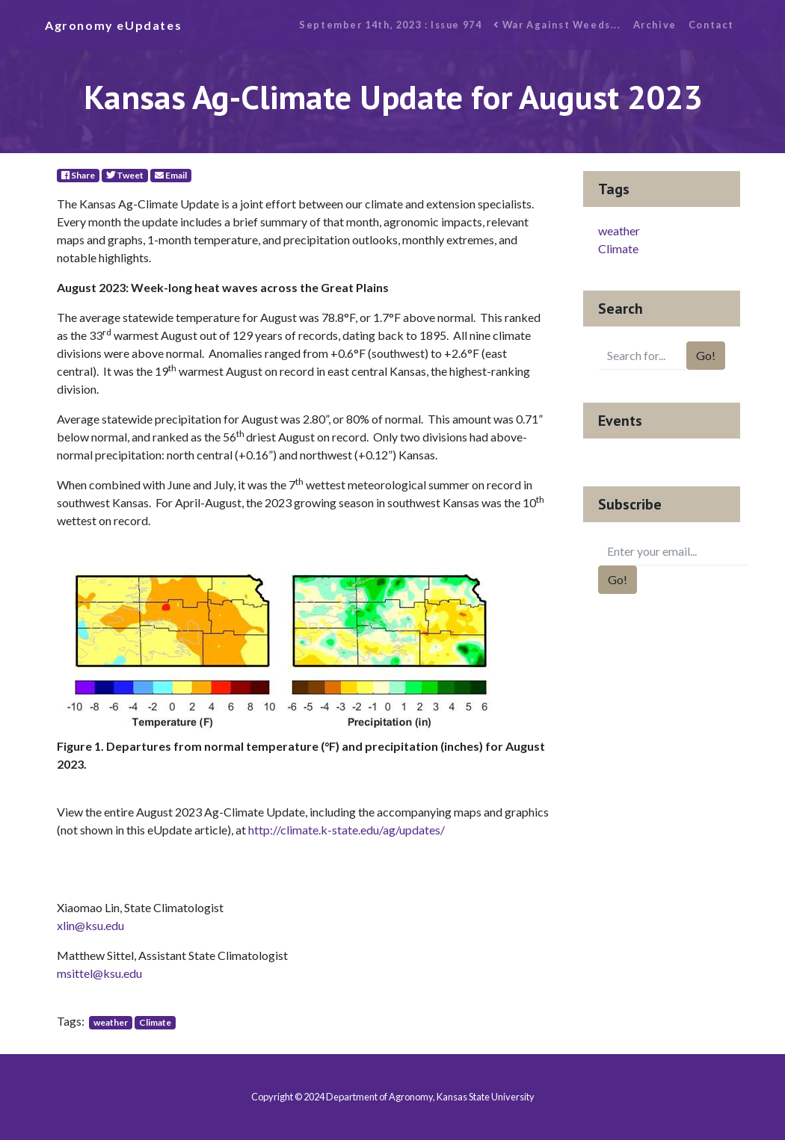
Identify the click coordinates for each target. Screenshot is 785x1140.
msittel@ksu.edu (99, 973)
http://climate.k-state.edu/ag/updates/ (346, 830)
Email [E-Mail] (171, 175)
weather (110, 1022)
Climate (155, 1022)
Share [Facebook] (78, 175)
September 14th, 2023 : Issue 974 (390, 25)
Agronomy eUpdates (113, 25)
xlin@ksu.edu (90, 925)
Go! (705, 355)
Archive (655, 25)
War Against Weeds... (557, 25)
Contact (711, 25)
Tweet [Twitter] (125, 175)
